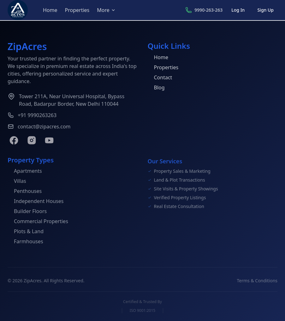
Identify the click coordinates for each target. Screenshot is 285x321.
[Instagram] (31, 140)
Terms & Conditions (257, 282)
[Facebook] (14, 140)
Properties (77, 10)
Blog (156, 87)
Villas (17, 181)
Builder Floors (27, 212)
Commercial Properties (38, 222)
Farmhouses (25, 242)
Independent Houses (35, 202)
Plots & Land (26, 232)
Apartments (25, 171)
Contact (160, 77)
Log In (238, 10)
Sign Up (265, 10)
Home (50, 10)
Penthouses (25, 192)
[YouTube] (49, 140)
